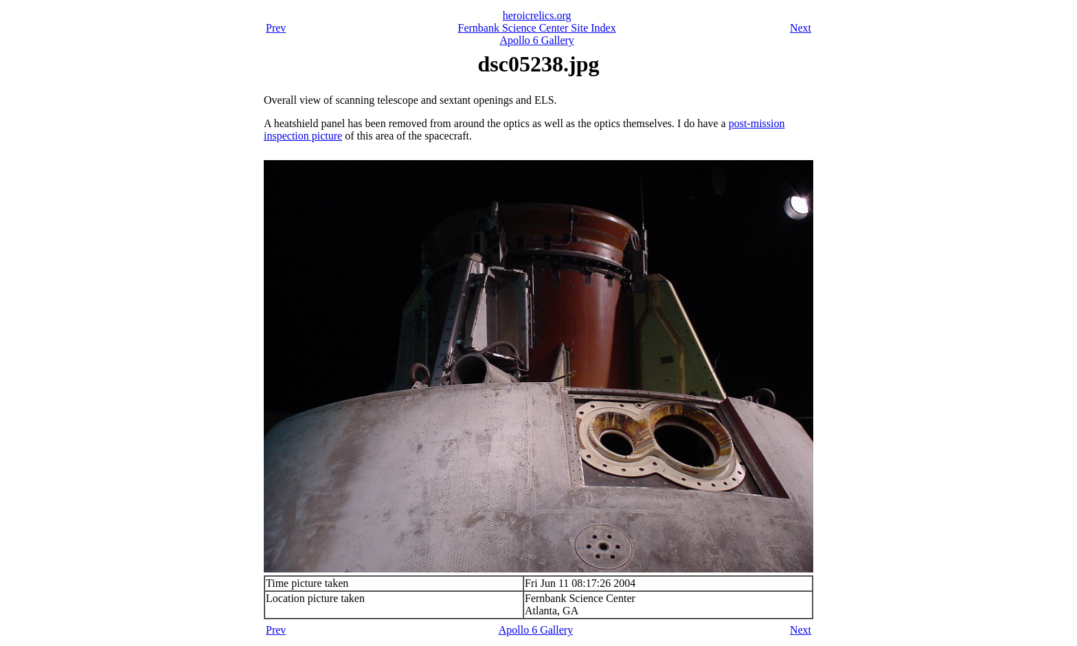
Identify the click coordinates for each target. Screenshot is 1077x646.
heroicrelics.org (537, 15)
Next (800, 28)
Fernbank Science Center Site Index (537, 28)
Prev (276, 28)
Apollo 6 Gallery (536, 40)
